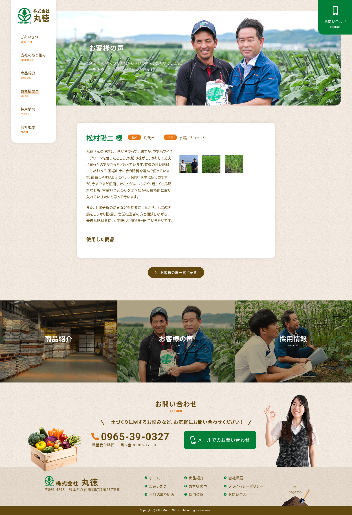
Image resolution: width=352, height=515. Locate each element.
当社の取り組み (160, 494)
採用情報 (194, 494)
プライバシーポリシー (243, 486)
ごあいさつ (156, 486)
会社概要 (233, 477)
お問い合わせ (237, 494)
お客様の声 (195, 486)
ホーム (152, 477)
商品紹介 (194, 477)
